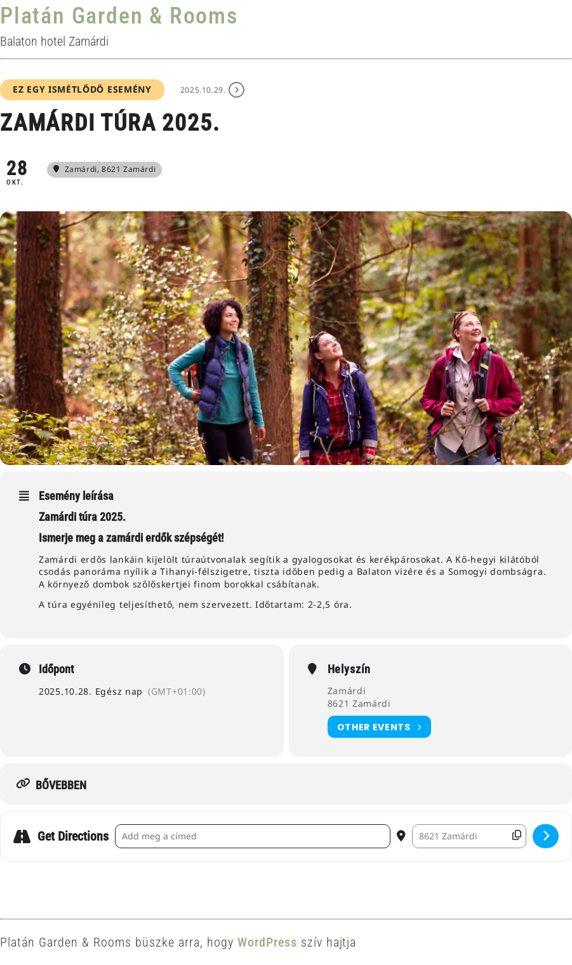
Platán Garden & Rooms (119, 16)
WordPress (267, 942)
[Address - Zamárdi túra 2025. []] (252, 836)
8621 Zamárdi (359, 703)
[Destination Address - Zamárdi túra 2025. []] (469, 836)
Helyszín (349, 669)
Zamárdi (347, 691)
